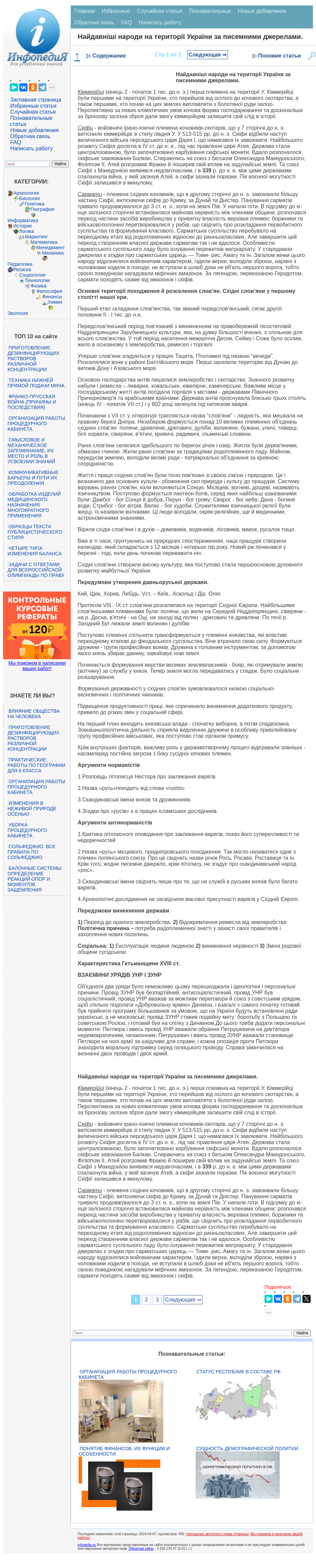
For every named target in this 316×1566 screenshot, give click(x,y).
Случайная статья (33, 112)
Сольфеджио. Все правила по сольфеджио (31, 852)
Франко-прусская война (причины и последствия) (31, 402)
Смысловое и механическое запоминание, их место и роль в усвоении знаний (31, 450)
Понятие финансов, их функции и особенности (124, 1451)
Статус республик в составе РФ (238, 1371)
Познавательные (210, 11)
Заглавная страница (35, 100)
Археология (26, 193)
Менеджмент (50, 247)
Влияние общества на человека (33, 713)
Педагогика (19, 264)
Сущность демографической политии (247, 1448)
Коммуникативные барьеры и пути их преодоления (32, 478)
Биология (29, 198)
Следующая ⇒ (208, 55)
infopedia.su (87, 1545)
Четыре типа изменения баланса (34, 550)
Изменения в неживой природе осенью (31, 808)
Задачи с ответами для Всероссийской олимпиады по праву (35, 570)
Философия (49, 291)
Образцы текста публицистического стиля (34, 532)
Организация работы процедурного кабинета (36, 423)
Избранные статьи (33, 106)
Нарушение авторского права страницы (217, 1534)
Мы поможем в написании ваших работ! (37, 665)
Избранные (116, 11)
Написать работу (31, 148)
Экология (17, 313)
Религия (22, 269)
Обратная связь (30, 136)
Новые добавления (34, 130)
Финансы (52, 296)
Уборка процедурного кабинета (27, 830)
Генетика (34, 204)
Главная (84, 11)
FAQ (15, 142)
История (22, 226)
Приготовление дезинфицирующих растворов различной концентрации (33, 358)
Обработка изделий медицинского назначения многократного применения (34, 504)
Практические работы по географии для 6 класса (36, 765)
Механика (53, 253)
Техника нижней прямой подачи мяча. (36, 383)
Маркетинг (36, 236)
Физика (38, 285)
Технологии (37, 280)
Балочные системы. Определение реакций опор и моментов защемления (34, 879)
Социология (32, 275)
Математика (43, 242)
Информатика (22, 220)
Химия (55, 302)
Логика (26, 231)
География (42, 209)
